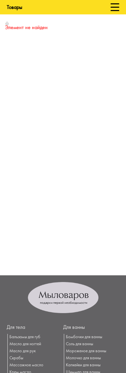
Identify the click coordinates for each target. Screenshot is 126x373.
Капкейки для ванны (83, 365)
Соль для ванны (79, 344)
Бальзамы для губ (24, 337)
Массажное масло (26, 365)
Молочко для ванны (83, 358)
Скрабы (16, 358)
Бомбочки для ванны (84, 337)
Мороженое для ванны (86, 351)
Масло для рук (22, 351)
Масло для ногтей (25, 344)
